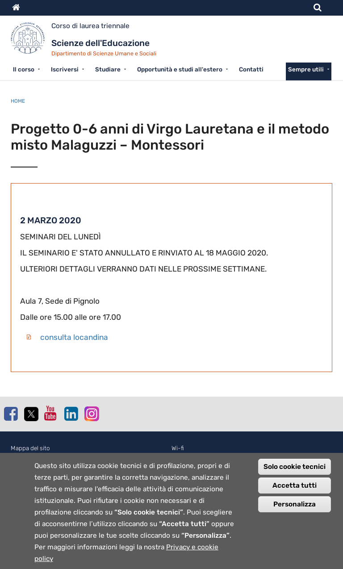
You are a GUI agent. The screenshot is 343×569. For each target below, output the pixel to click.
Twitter (30, 414)
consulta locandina (74, 337)
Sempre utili (306, 69)
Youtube (51, 413)
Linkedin (71, 413)
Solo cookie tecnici (295, 476)
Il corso (23, 69)
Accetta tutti (294, 494)
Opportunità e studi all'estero (179, 69)
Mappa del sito (30, 448)
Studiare (108, 69)
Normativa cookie (34, 458)
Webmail (183, 458)
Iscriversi (65, 69)
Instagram (91, 413)
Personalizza (294, 513)
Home (18, 101)
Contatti (251, 69)
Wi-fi (178, 448)
